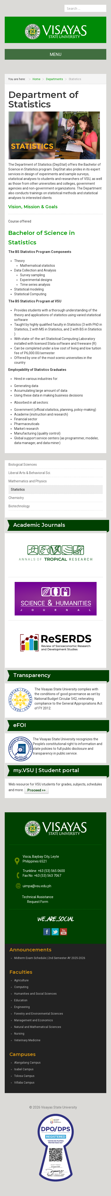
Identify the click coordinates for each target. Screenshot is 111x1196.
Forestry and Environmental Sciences (38, 1013)
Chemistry (16, 498)
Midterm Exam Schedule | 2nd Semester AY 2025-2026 (49, 958)
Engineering (22, 1007)
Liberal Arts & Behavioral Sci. (30, 473)
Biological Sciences (23, 464)
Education (20, 1000)
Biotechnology (19, 506)
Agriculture (21, 980)
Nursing (19, 1033)
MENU (55, 54)
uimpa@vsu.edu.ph (37, 886)
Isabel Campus (24, 1069)
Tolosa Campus (24, 1076)
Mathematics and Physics (28, 481)
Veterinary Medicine (27, 1040)
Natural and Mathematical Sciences (37, 1027)
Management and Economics (33, 1020)
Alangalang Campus (27, 1062)
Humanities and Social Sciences (35, 993)
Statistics (18, 489)
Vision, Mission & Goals (33, 206)
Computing (21, 987)
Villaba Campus (24, 1082)
